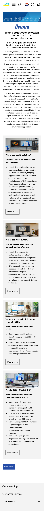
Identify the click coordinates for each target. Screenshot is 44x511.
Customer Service (22, 494)
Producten (8, 466)
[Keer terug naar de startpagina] (6, 4)
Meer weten (12, 211)
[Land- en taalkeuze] (27, 4)
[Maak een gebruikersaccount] (32, 5)
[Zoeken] (19, 4)
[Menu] (13, 4)
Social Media (22, 501)
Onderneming (22, 486)
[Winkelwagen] (38, 4)
